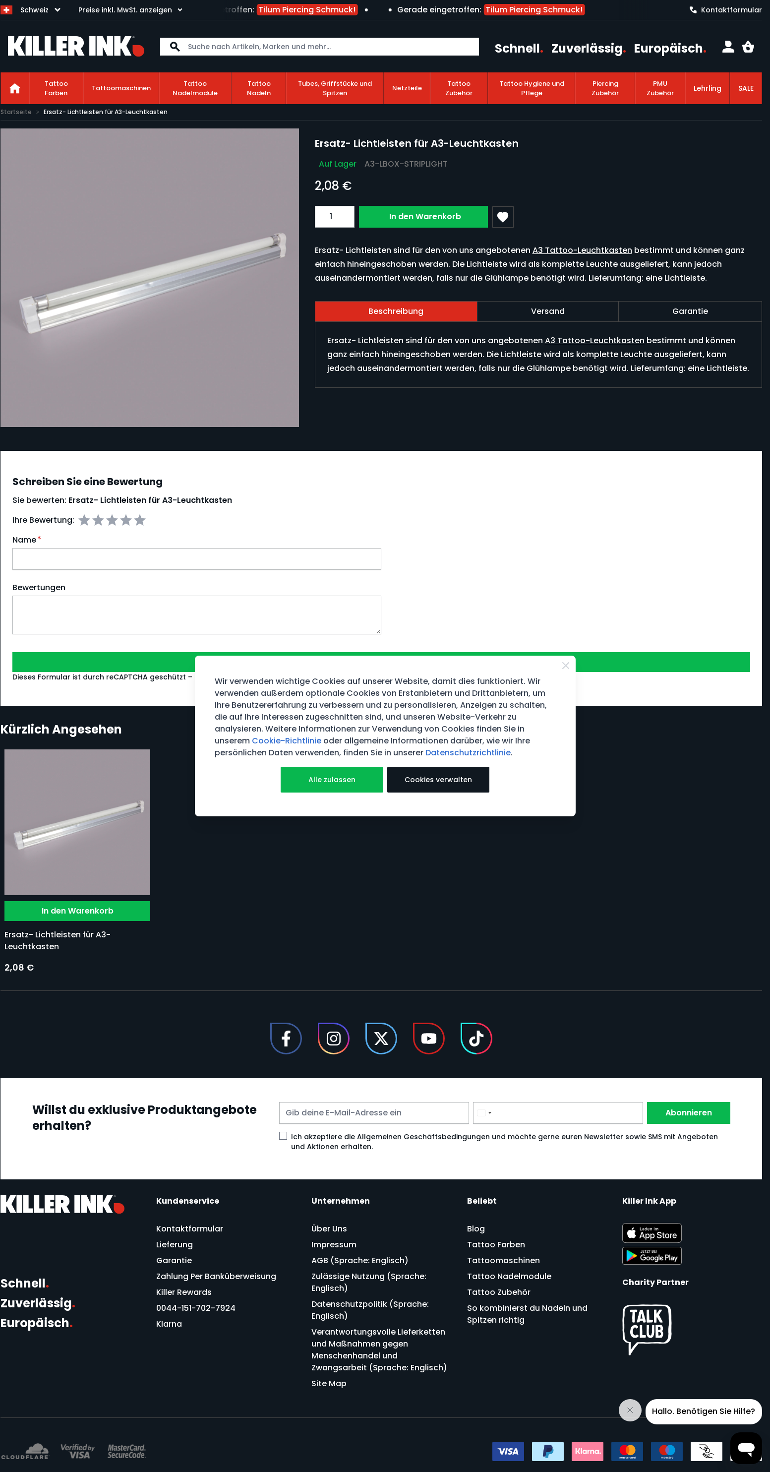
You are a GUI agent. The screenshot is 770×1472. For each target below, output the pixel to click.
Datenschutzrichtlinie (468, 752)
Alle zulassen (331, 780)
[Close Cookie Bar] (566, 666)
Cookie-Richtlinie (286, 740)
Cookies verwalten (438, 780)
